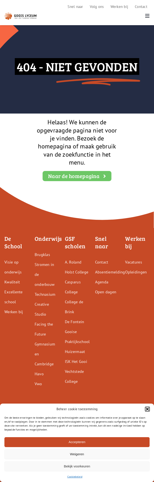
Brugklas (42, 254)
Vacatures (133, 262)
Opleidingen (136, 272)
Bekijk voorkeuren (77, 466)
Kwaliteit (12, 282)
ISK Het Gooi (76, 361)
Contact (101, 262)
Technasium (45, 294)
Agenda (102, 282)
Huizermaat (75, 351)
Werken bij (13, 311)
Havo (39, 373)
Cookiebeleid (74, 476)
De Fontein (74, 321)
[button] (147, 409)
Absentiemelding (110, 272)
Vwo (38, 383)
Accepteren (77, 442)
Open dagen (105, 291)
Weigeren (77, 454)
